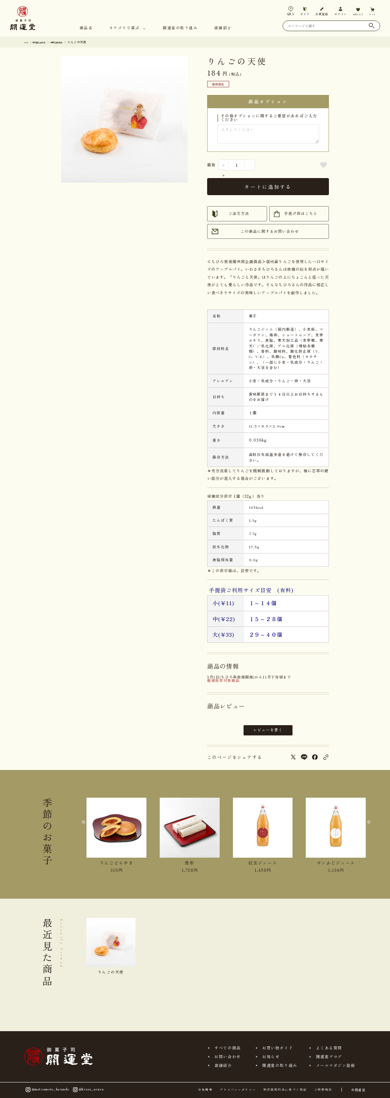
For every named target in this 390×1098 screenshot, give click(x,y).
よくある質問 (329, 1048)
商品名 (86, 28)
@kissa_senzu (88, 1089)
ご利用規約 (323, 1089)
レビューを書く (268, 729)
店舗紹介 (223, 28)
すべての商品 (227, 1048)
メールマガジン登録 (335, 1065)
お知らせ (271, 1057)
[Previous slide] (86, 830)
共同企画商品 (69, 42)
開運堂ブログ (329, 1057)
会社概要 (205, 1089)
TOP (27, 42)
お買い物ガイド (277, 1048)
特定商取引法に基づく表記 (285, 1089)
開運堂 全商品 (45, 42)
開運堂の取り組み (180, 28)
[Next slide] (366, 830)
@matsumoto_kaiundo (46, 1089)
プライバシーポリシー (238, 1089)
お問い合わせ (227, 1057)
